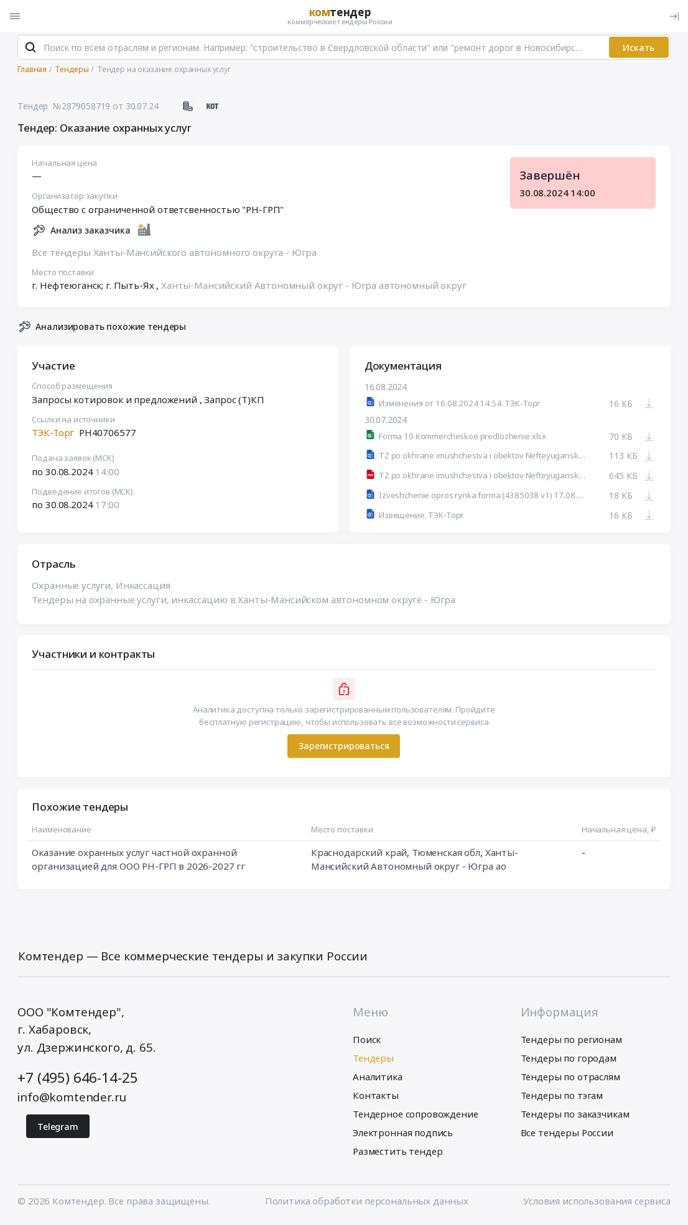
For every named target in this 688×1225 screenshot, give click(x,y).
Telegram (57, 1129)
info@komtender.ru (71, 1100)
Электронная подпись (403, 1135)
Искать (638, 50)
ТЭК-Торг (53, 435)
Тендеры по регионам (571, 1042)
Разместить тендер (397, 1154)
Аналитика (377, 1079)
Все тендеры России (567, 1135)
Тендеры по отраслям (570, 1079)
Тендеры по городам (568, 1061)
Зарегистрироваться (344, 749)
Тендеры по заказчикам (575, 1117)
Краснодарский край (359, 855)
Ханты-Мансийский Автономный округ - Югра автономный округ (313, 288)
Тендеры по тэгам (562, 1098)
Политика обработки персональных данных (366, 1203)
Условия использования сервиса (597, 1203)
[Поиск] (30, 50)
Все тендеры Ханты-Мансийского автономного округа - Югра (174, 255)
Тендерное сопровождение (415, 1117)
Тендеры (373, 1061)
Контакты (376, 1098)
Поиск (367, 1042)
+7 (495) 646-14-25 (77, 1080)
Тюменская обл (446, 855)
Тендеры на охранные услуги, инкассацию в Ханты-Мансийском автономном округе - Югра (244, 602)
